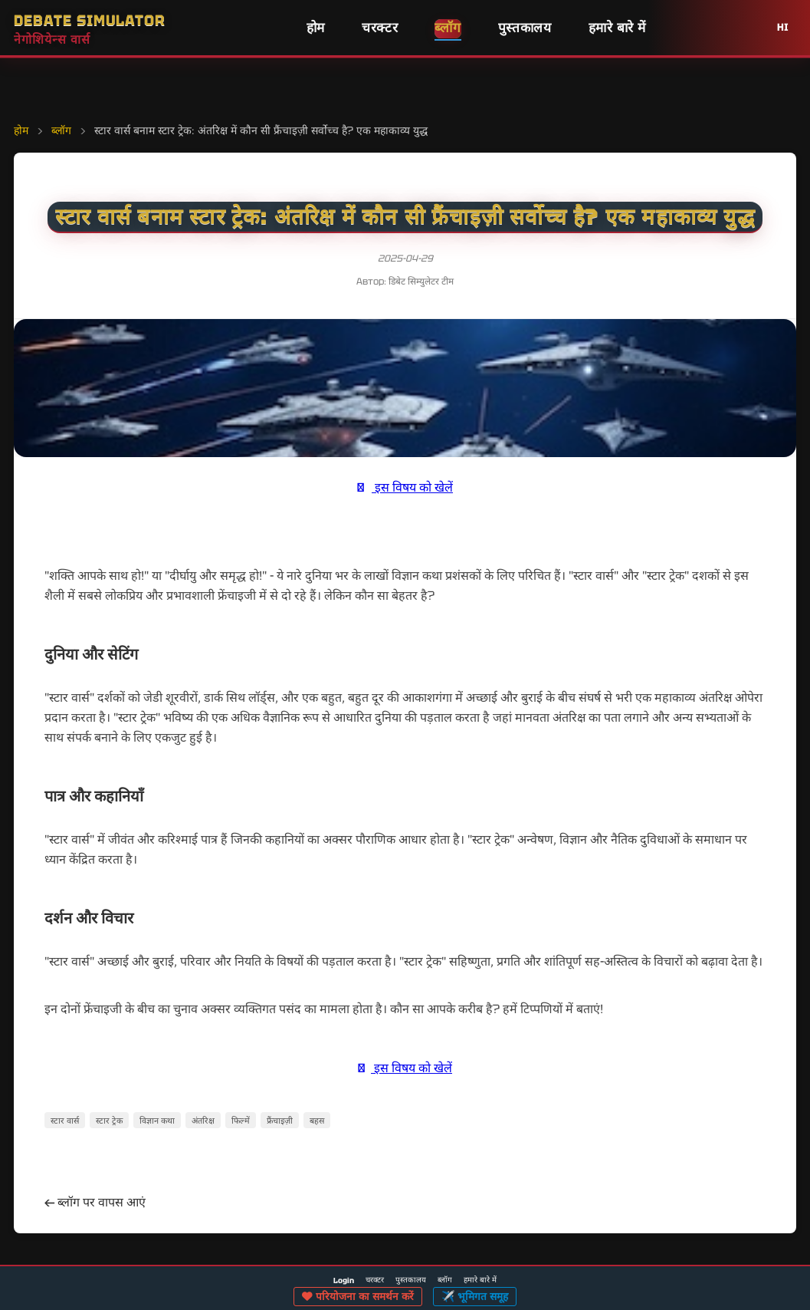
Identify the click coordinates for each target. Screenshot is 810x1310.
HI (783, 27)
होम (316, 27)
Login (343, 1281)
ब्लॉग (448, 27)
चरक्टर (380, 27)
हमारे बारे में (617, 27)
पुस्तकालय (525, 27)
